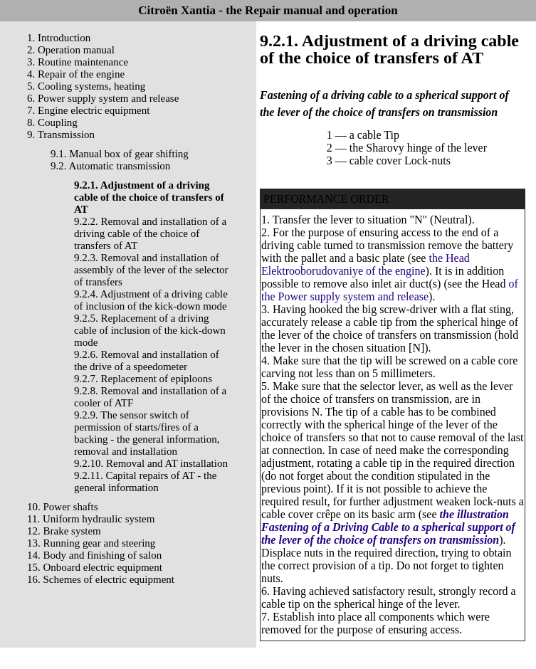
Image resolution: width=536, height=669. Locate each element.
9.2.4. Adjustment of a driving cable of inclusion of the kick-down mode (151, 300)
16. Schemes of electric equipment (100, 579)
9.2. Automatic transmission (110, 166)
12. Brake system (64, 531)
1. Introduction (58, 37)
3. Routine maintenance (77, 62)
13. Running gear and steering (91, 543)
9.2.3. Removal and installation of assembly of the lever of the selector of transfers (151, 270)
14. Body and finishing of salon (94, 555)
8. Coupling (52, 122)
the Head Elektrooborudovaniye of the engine (365, 264)
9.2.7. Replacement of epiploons (143, 378)
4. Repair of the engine (76, 74)
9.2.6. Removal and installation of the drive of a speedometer (146, 360)
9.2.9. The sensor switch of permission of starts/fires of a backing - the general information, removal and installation (147, 433)
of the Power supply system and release (389, 290)
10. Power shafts (62, 506)
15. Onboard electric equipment (94, 567)
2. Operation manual (71, 50)
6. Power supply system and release (103, 98)
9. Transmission (61, 134)
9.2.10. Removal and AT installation (151, 463)
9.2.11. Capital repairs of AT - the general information (145, 481)
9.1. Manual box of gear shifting (120, 153)
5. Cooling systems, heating (86, 86)
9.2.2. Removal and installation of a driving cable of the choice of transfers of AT (150, 233)
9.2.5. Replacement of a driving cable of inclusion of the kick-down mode (150, 330)
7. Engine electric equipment (88, 110)
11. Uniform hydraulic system (90, 519)
